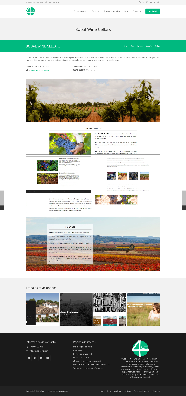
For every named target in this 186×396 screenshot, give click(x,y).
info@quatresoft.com (39, 351)
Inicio (102, 391)
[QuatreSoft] (32, 11)
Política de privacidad (82, 354)
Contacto (156, 391)
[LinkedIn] (147, 2)
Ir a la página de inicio (82, 346)
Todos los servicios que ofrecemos (88, 368)
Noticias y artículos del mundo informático (91, 364)
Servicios (127, 391)
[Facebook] (139, 2)
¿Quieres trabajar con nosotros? (87, 361)
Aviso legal (77, 350)
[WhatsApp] (158, 2)
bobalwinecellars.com (39, 70)
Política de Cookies (81, 357)
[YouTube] (151, 2)
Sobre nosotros (114, 391)
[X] (143, 2)
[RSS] (154, 2)
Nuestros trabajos (142, 391)
